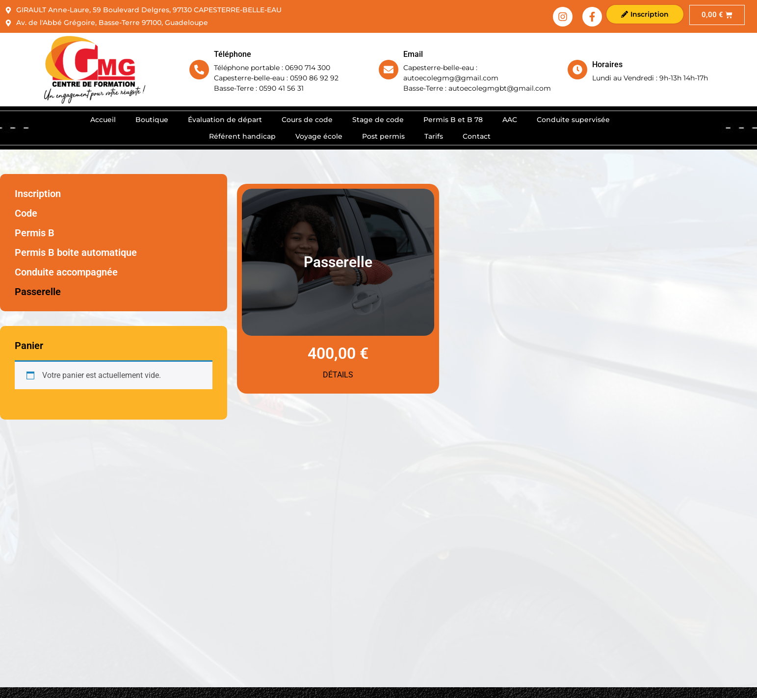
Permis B (34, 233)
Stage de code (378, 119)
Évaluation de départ (225, 119)
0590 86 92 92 (314, 78)
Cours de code (307, 119)
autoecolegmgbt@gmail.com (499, 88)
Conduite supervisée (573, 119)
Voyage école (318, 136)
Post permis (383, 136)
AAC (509, 119)
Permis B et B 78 (453, 119)
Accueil (103, 119)
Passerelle (38, 292)
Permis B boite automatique (76, 252)
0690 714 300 (307, 67)
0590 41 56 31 (281, 88)
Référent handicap (242, 136)
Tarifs (433, 136)
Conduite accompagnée (66, 272)
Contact (477, 136)
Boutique (151, 119)
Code (26, 213)
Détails (338, 374)
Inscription (38, 193)
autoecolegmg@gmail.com (450, 78)
